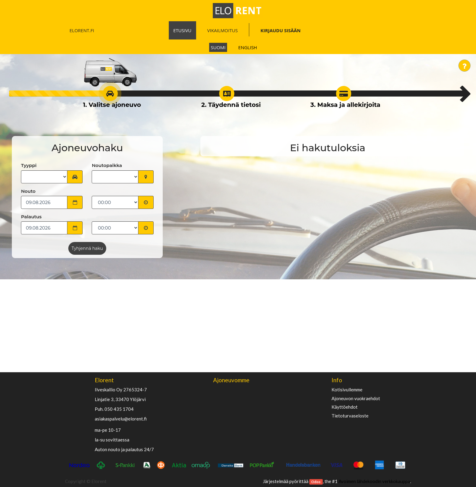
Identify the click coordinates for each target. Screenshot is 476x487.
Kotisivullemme (347, 389)
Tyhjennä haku (87, 248)
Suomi (218, 47)
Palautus (31, 217)
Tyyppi (28, 165)
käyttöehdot (345, 407)
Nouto (28, 191)
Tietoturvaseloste (350, 415)
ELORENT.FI (82, 30)
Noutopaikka (107, 165)
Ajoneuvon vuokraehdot (356, 398)
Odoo (316, 482)
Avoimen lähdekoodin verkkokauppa (374, 481)
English (247, 47)
